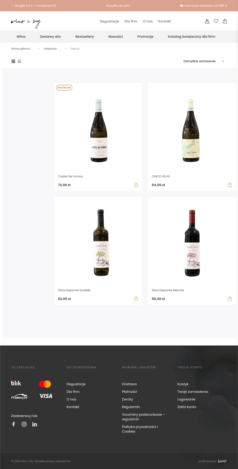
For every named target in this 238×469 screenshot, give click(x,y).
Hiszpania (50, 49)
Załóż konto (186, 407)
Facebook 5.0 (46, 6)
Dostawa (129, 384)
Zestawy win (50, 36)
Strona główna (20, 49)
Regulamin (131, 407)
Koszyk (182, 384)
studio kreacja (212, 461)
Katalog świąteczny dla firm (191, 36)
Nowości (115, 36)
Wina (21, 36)
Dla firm (130, 21)
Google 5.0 (22, 6)
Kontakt (164, 21)
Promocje (145, 36)
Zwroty (127, 399)
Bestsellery (84, 36)
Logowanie (186, 399)
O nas (148, 21)
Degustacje (109, 21)
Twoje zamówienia (192, 391)
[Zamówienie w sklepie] (205, 61)
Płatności (129, 391)
